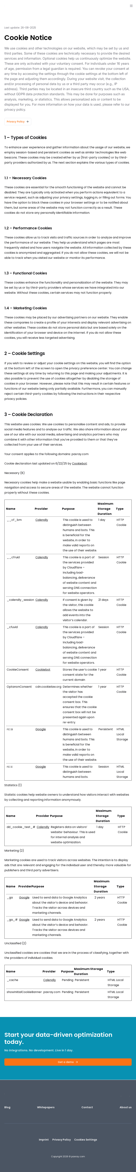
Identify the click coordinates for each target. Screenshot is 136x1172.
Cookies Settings (85, 1139)
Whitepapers (46, 1107)
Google (40, 729)
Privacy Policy (61, 1139)
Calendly (41, 520)
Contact (87, 1107)
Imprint (44, 1139)
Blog (7, 1107)
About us (126, 1107)
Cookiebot (79, 463)
